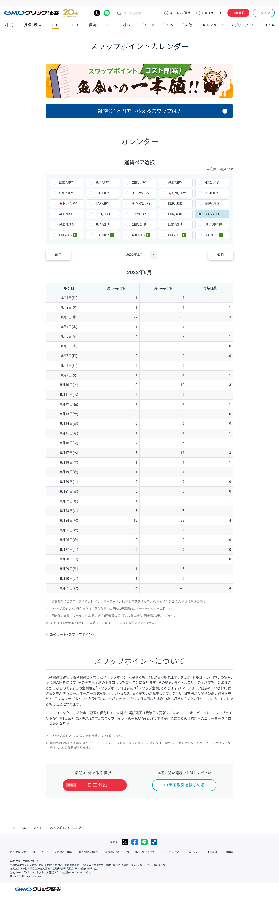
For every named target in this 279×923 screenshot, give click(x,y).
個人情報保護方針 (89, 852)
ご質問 (180, 13)
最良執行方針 (112, 852)
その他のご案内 (63, 852)
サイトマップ (40, 852)
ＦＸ (55, 25)
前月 (58, 255)
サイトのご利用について (141, 852)
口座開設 (238, 13)
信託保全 (193, 852)
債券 (93, 25)
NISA (269, 25)
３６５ (168, 25)
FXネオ (37, 827)
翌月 (220, 255)
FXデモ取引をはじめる (184, 785)
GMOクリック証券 (41, 13)
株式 (9, 25)
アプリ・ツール (243, 24)
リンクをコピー (154, 842)
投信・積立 (33, 25)
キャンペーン (213, 25)
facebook (134, 842)
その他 (187, 25)
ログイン (264, 13)
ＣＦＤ (73, 25)
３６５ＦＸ (148, 25)
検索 (119, 13)
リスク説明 (210, 852)
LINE (107, 13)
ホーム (22, 827)
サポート (212, 13)
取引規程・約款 (18, 852)
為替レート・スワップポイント (72, 635)
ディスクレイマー (171, 852)
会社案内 (228, 852)
